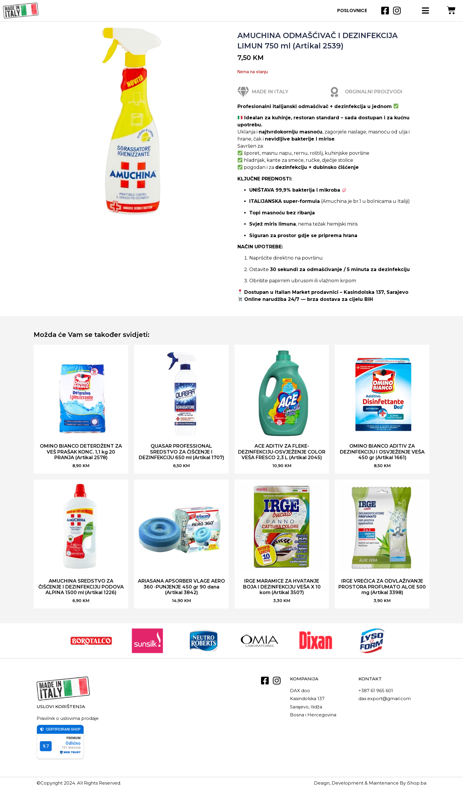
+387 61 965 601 (375, 690)
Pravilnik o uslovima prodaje (68, 718)
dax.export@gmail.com (384, 698)
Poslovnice (352, 10)
